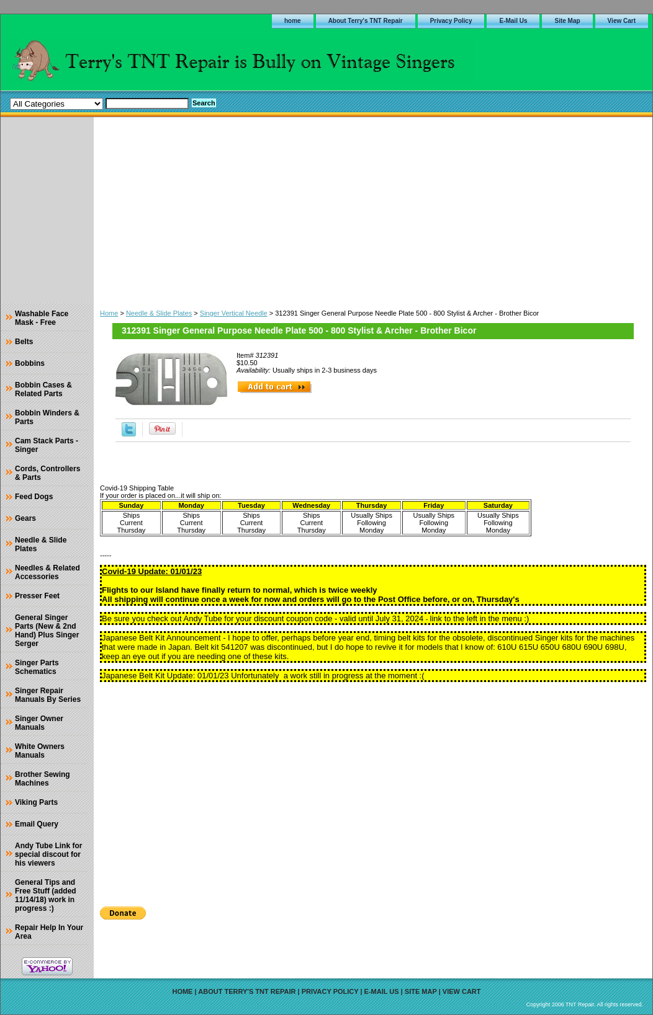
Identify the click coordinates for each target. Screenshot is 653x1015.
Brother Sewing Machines (42, 778)
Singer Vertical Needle (234, 313)
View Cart (622, 20)
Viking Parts (36, 802)
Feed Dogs (34, 496)
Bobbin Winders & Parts (47, 417)
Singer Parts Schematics (37, 667)
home (292, 20)
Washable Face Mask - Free (41, 318)
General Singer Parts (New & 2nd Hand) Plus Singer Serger (47, 630)
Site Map (567, 20)
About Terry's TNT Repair (365, 20)
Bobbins (30, 363)
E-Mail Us (513, 20)
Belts (24, 341)
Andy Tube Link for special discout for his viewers (48, 854)
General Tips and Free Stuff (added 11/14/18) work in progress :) (45, 895)
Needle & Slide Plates (159, 313)
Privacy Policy (451, 20)
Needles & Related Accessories (47, 572)
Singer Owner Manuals (39, 723)
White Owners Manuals (40, 751)
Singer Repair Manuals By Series (48, 695)
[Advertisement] (373, 210)
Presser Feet (37, 596)
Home (109, 313)
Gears (25, 518)
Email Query (36, 824)
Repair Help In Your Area (49, 932)
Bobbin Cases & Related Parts (43, 389)
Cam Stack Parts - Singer (46, 445)
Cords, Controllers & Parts (47, 473)
